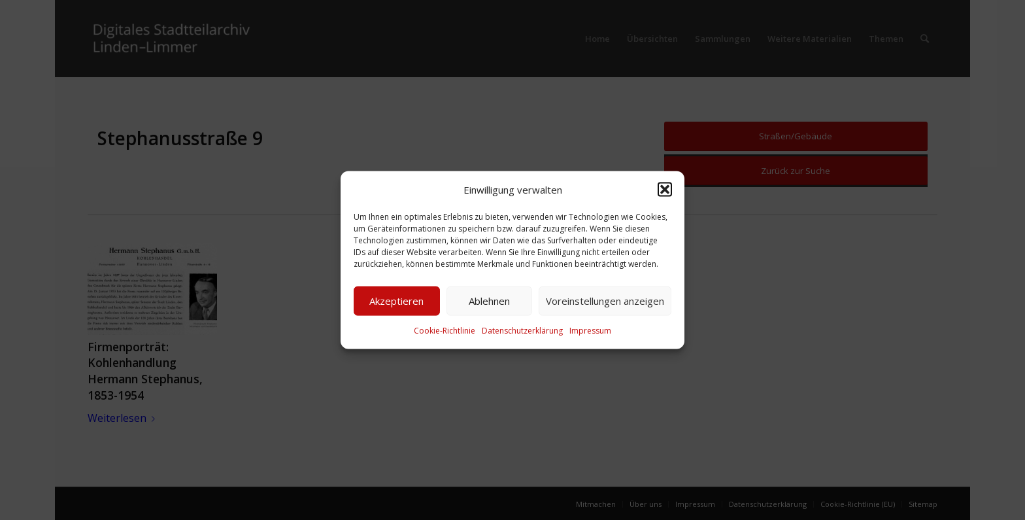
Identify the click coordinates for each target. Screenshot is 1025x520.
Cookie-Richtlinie (444, 330)
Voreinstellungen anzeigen (605, 300)
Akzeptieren (396, 300)
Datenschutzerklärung (522, 330)
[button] (664, 189)
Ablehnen (489, 300)
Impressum (590, 330)
